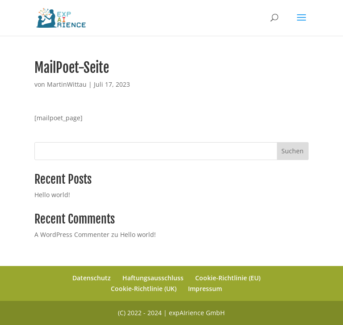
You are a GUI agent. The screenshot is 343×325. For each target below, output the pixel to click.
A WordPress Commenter (71, 234)
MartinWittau (67, 84)
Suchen (292, 151)
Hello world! (52, 194)
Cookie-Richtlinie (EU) (227, 278)
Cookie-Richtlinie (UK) (143, 288)
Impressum (205, 288)
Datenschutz (91, 278)
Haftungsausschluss (153, 278)
